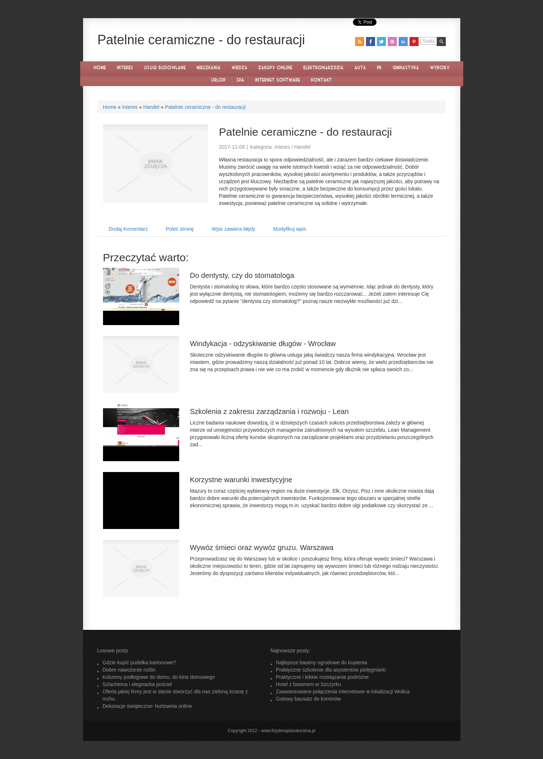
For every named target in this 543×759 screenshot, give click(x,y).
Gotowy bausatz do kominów (308, 699)
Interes (129, 107)
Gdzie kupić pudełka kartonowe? (139, 662)
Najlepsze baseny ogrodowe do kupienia (321, 662)
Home (109, 107)
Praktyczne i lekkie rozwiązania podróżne (322, 677)
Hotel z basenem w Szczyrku (308, 684)
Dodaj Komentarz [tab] (128, 229)
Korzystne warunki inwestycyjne (241, 480)
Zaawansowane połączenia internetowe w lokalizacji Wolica (343, 691)
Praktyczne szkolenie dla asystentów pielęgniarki (331, 670)
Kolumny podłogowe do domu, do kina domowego (159, 677)
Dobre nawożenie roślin (129, 670)
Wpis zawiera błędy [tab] (234, 229)
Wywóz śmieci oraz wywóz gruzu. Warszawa (262, 547)
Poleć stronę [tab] (180, 229)
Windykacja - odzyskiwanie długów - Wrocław (263, 344)
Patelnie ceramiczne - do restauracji (205, 107)
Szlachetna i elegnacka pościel (137, 684)
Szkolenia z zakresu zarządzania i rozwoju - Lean (269, 411)
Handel (151, 107)
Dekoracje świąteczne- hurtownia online (147, 706)
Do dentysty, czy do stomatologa (242, 275)
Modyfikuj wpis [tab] (289, 229)
